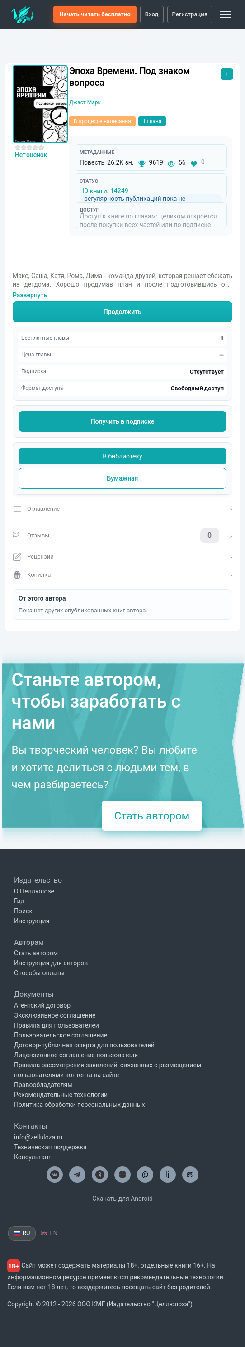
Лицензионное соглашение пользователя (76, 1055)
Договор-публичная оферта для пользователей (84, 1045)
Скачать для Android (122, 1198)
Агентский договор (42, 1005)
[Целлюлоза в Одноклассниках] (100, 1174)
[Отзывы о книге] (122, 535)
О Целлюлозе (34, 891)
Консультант (33, 1157)
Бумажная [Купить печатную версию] (122, 478)
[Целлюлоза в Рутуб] (190, 1174)
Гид (19, 901)
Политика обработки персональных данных (79, 1104)
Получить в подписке (123, 421)
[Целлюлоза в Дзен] (122, 1174)
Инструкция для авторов (51, 963)
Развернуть (30, 295)
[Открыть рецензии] (122, 557)
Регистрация (190, 14)
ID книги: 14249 (105, 190)
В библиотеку (122, 456)
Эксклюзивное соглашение (54, 1015)
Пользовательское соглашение (60, 1035)
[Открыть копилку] (122, 575)
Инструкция (31, 921)
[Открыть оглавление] (122, 509)
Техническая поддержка (50, 1147)
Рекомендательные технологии (61, 1094)
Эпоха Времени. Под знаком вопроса (129, 76)
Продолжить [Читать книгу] (122, 311)
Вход (152, 14)
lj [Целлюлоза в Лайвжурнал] (168, 1174)
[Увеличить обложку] (40, 104)
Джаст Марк (85, 102)
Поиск (23, 911)
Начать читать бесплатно (94, 14)
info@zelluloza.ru (38, 1137)
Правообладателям (43, 1084)
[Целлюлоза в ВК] (55, 1174)
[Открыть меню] (227, 74)
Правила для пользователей (56, 1025)
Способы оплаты (39, 973)
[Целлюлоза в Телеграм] (77, 1174)
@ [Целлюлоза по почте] (145, 1174)
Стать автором (152, 816)
